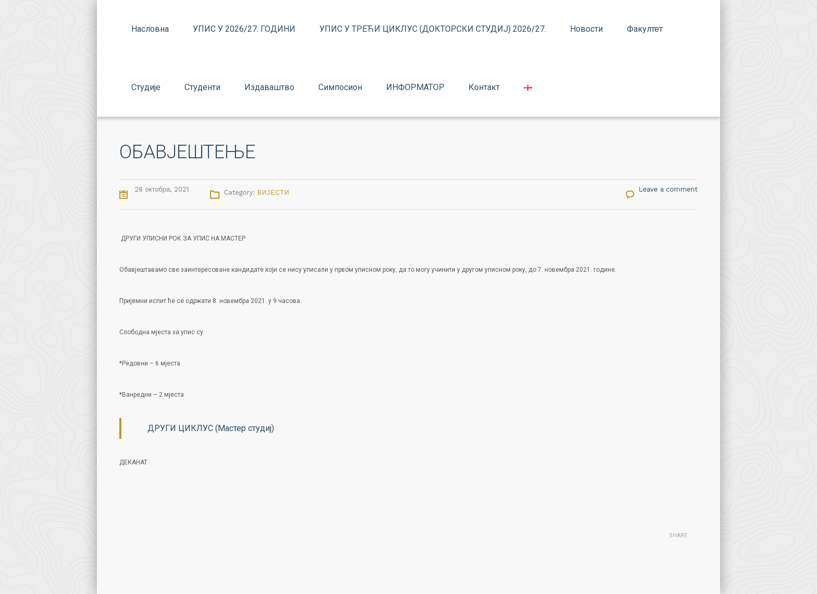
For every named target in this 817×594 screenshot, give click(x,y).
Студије (145, 87)
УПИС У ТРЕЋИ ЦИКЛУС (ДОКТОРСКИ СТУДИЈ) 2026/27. (432, 29)
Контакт (484, 87)
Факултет (645, 29)
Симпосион (340, 87)
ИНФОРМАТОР (415, 87)
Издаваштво (269, 87)
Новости (586, 29)
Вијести (273, 192)
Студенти (202, 87)
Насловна (150, 29)
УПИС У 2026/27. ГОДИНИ (244, 29)
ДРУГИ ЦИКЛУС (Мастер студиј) (210, 428)
